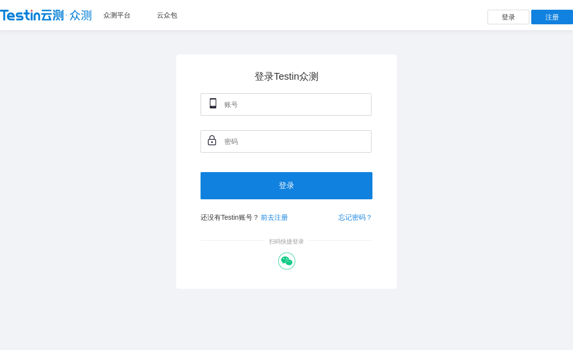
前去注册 (274, 217)
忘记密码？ (355, 217)
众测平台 (117, 15)
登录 (508, 17)
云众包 (167, 15)
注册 (552, 17)
